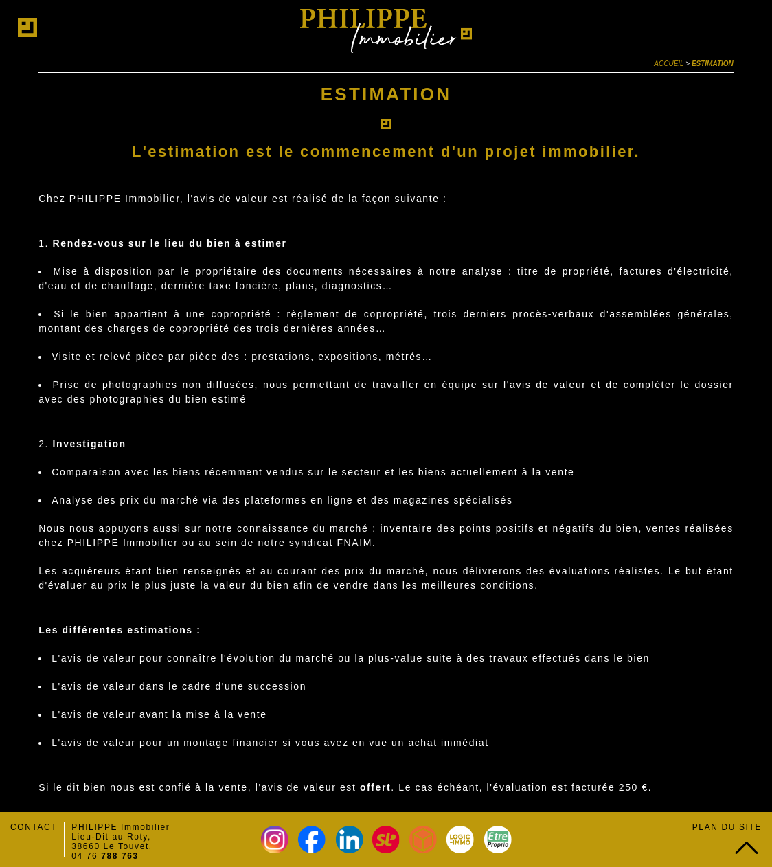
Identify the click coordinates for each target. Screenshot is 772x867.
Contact (33, 827)
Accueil (668, 63)
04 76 (105, 856)
